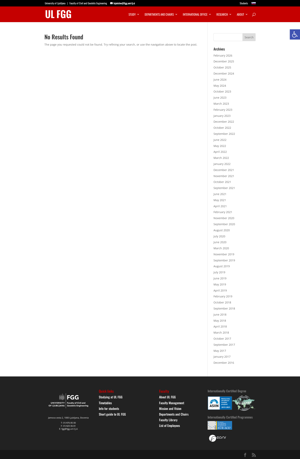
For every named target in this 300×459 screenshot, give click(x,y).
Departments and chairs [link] (159, 14)
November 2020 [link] (224, 218)
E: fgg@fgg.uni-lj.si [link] (68, 428)
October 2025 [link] (222, 67)
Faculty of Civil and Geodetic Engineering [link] (88, 3)
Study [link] (132, 14)
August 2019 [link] (222, 266)
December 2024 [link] (224, 73)
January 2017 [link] (222, 356)
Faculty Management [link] (171, 402)
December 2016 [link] (224, 362)
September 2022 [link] (224, 134)
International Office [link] (195, 14)
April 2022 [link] (220, 152)
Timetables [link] (105, 402)
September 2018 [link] (224, 308)
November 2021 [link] (224, 176)
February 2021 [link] (223, 212)
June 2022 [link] (220, 140)
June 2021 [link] (220, 194)
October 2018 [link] (222, 302)
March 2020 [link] (221, 248)
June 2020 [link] (220, 242)
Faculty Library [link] (168, 420)
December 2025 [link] (224, 61)
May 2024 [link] (220, 85)
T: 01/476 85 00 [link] (68, 422)
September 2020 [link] (224, 224)
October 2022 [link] (222, 128)
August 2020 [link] (222, 230)
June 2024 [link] (220, 79)
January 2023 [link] (222, 116)
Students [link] (244, 3)
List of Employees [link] (169, 425)
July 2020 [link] (219, 236)
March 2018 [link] (221, 332)
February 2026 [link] (223, 55)
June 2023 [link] (220, 97)
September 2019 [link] (224, 260)
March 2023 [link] (221, 103)
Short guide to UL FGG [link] (112, 414)
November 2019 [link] (224, 254)
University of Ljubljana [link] (55, 3)
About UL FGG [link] (167, 397)
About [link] (240, 14)
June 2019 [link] (220, 278)
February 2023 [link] (223, 110)
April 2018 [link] (220, 326)
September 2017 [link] (224, 344)
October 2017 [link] (222, 338)
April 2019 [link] (220, 290)
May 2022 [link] (220, 146)
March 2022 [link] (221, 158)
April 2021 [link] (220, 206)
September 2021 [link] (224, 188)
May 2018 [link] (220, 320)
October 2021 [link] (222, 182)
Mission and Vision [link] (170, 408)
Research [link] (222, 14)
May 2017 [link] (220, 351)
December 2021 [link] (224, 170)
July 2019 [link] (219, 272)
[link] (295, 34)
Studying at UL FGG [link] (111, 397)
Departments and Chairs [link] (173, 414)
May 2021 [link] (220, 200)
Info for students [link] (109, 408)
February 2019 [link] (223, 296)
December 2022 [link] (224, 121)
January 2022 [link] (222, 164)
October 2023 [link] (222, 91)
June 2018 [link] (220, 314)
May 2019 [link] (220, 284)
